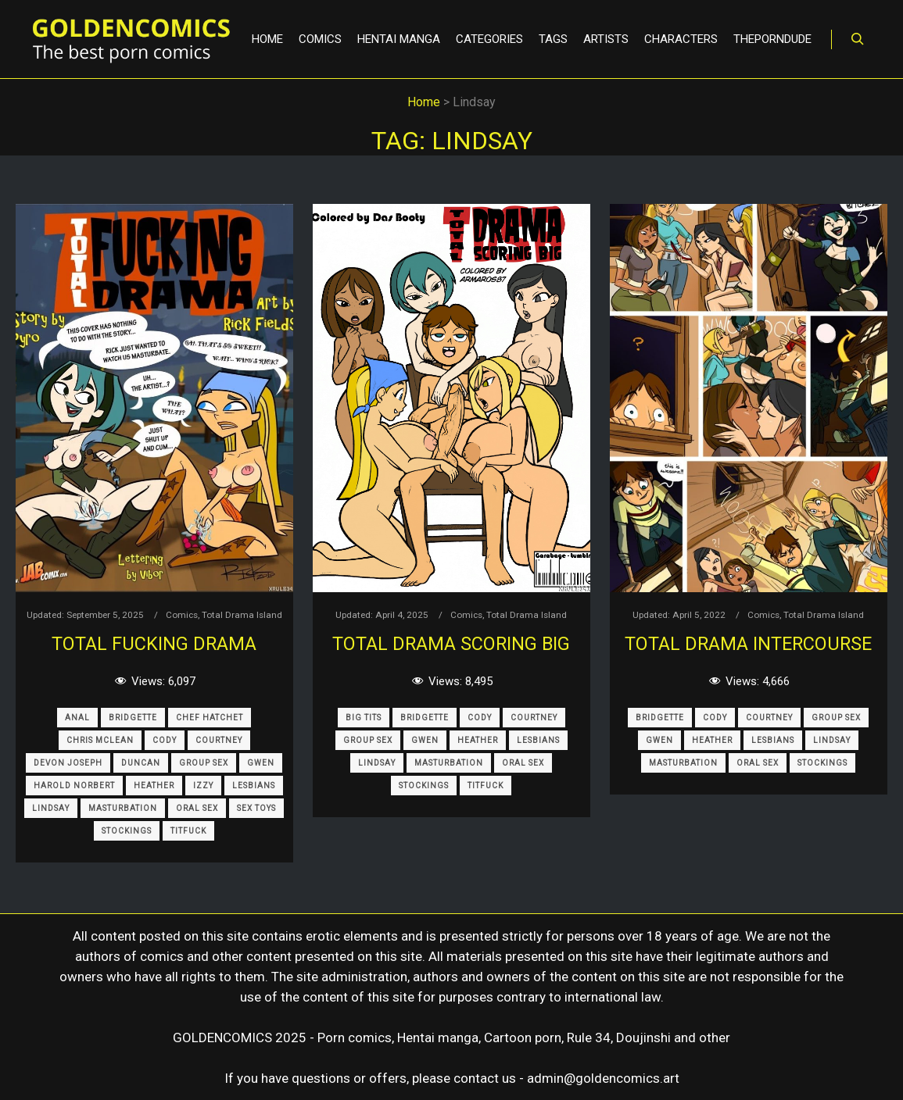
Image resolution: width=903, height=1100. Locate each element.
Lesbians (253, 785)
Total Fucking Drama (154, 644)
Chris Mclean (100, 740)
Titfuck (188, 831)
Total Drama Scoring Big (451, 644)
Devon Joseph (68, 763)
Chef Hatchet (209, 717)
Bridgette (133, 717)
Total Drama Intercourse (748, 644)
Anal (77, 717)
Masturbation (122, 808)
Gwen (260, 763)
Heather (154, 785)
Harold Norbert (74, 785)
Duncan (140, 763)
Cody (164, 740)
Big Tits (364, 717)
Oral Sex (197, 808)
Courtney (218, 740)
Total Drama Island (242, 614)
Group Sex (203, 763)
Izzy (203, 785)
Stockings (127, 831)
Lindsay (51, 808)
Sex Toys (256, 808)
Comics (182, 614)
